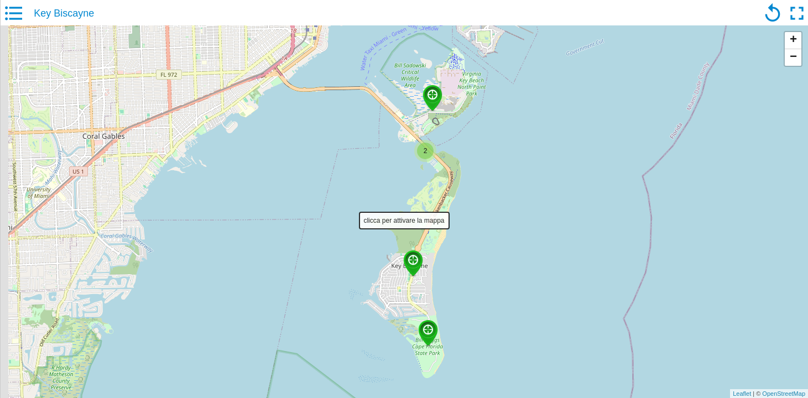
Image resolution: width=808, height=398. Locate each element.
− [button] (793, 57)
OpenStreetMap (783, 393)
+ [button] (793, 40)
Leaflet (742, 393)
